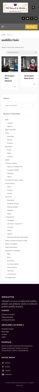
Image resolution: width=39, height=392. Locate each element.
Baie (6, 119)
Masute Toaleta (12, 207)
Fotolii (9, 230)
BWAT (7, 160)
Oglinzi (9, 126)
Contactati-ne (23, 350)
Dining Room (10, 183)
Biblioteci (10, 136)
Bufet (9, 150)
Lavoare (10, 123)
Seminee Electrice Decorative (17, 237)
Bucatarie (8, 146)
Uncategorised (10, 277)
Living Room (9, 217)
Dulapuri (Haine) (13, 170)
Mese (9, 153)
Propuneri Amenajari (12, 250)
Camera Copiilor (11, 163)
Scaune (10, 143)
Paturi (9, 177)
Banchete (10, 200)
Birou (7, 133)
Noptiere (10, 173)
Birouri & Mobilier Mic (15, 167)
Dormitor (8, 197)
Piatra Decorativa (11, 247)
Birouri (9, 140)
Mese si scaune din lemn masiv (16, 240)
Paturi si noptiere (11, 244)
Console (10, 227)
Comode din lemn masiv (14, 180)
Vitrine (9, 193)
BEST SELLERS (10, 130)
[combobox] (19, 105)
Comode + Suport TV (14, 224)
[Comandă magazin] (21, 52)
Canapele (10, 220)
